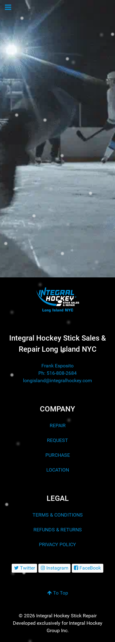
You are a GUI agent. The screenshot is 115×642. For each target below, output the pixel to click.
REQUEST (57, 440)
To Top (57, 593)
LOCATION (57, 470)
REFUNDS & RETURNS (57, 530)
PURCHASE (57, 455)
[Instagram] (54, 568)
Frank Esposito (57, 366)
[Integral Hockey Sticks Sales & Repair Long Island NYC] (57, 299)
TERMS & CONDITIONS (58, 515)
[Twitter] (24, 568)
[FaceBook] (87, 568)
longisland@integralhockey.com (57, 380)
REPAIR (58, 425)
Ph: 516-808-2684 (57, 373)
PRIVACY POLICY (57, 544)
